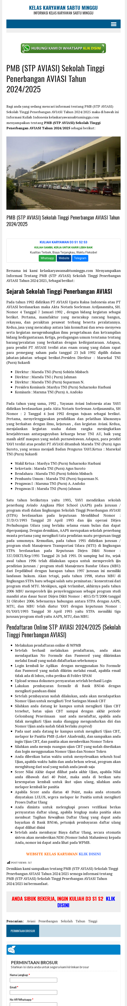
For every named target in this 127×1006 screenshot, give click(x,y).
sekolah (67, 921)
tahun (80, 921)
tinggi (92, 921)
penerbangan (48, 921)
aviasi (31, 921)
